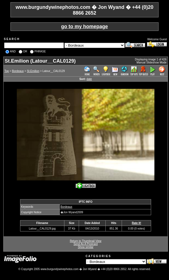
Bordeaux (18, 71)
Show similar (86, 247)
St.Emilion (33, 71)
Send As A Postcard (85, 244)
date (89, 79)
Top (6, 71)
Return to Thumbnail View (86, 240)
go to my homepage (84, 26)
